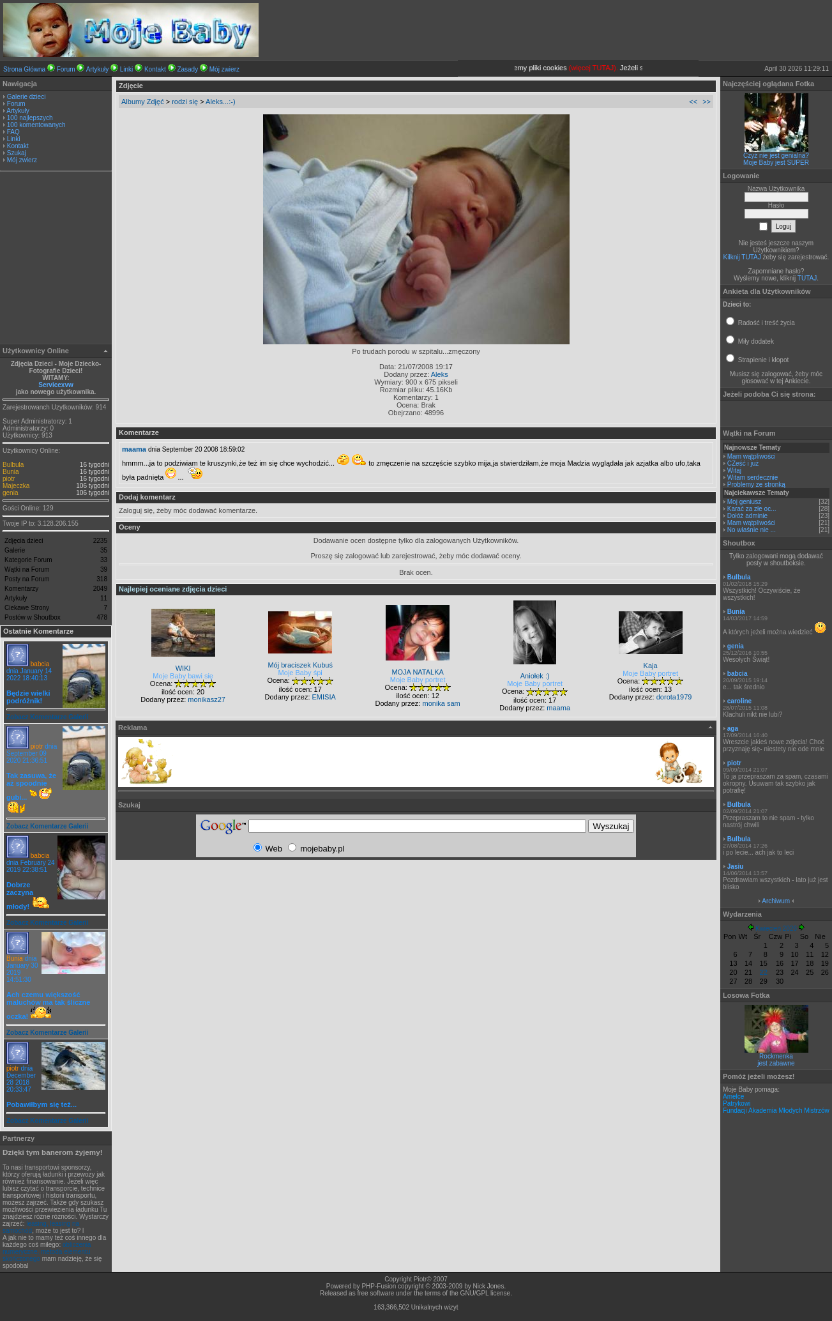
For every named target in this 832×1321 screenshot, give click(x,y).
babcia (40, 664)
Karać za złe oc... (751, 508)
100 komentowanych (36, 124)
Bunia (11, 471)
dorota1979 (674, 697)
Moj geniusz (744, 501)
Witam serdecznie (752, 477)
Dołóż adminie (747, 515)
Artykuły (97, 69)
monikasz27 (206, 699)
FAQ (13, 131)
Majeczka (16, 485)
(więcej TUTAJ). (621, 68)
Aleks (439, 374)
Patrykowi (736, 1103)
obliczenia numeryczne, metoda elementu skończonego (47, 1251)
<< (693, 101)
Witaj (734, 470)
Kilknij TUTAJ (742, 257)
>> (706, 101)
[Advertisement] (56, 259)
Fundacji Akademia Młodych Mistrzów (776, 1110)
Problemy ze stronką (756, 484)
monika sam (441, 703)
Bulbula (13, 464)
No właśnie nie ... (751, 529)
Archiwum (776, 901)
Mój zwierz (224, 69)
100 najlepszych (30, 117)
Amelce (733, 1096)
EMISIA (324, 697)
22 (764, 972)
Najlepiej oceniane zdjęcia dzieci (173, 589)
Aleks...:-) (220, 101)
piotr (9, 478)
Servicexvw (55, 384)
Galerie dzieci (26, 96)
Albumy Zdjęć (142, 101)
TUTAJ (807, 278)
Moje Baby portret (418, 679)
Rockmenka (776, 1056)
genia (10, 492)
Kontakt (155, 69)
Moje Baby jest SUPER (776, 162)
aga (732, 728)
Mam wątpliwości (751, 456)
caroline (739, 701)
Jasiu (735, 866)
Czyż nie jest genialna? (776, 155)
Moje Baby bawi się (183, 676)
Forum (66, 69)
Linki (126, 69)
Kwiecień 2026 (776, 928)
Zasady (187, 69)
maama (134, 449)
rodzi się (185, 101)
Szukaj (16, 153)
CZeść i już (743, 463)
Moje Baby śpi (300, 672)
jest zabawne (775, 1063)
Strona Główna (24, 69)
